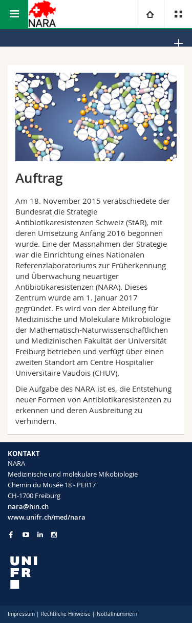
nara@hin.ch (28, 506)
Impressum (21, 614)
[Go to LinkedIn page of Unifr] (40, 534)
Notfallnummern (117, 614)
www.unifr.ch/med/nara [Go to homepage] (47, 517)
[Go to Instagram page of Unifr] (54, 534)
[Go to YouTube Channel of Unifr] (26, 534)
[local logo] (96, 572)
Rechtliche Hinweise (66, 614)
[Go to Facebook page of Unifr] (11, 534)
